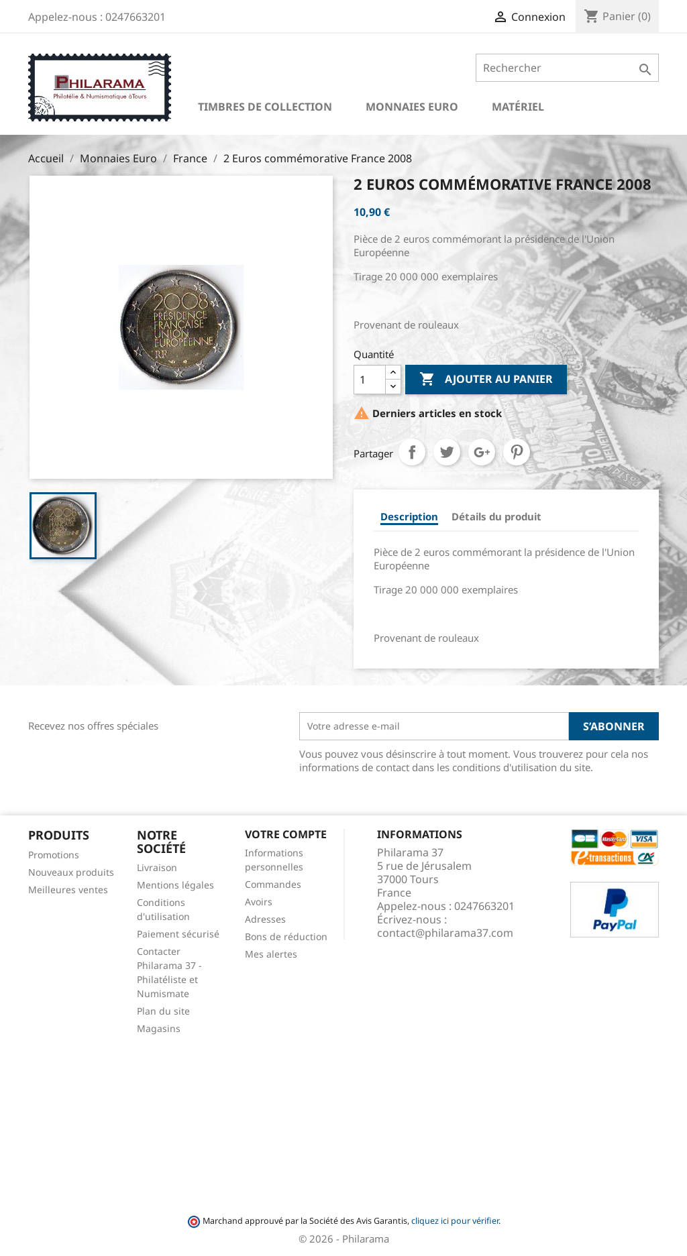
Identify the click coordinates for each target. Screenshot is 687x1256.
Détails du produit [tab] (496, 516)
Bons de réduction (286, 936)
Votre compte (286, 834)
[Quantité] (370, 379)
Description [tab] (409, 516)
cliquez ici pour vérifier (454, 1220)
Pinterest (516, 452)
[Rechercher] (567, 68)
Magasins (158, 1028)
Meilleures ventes (68, 889)
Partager (412, 452)
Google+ (481, 452)
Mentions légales (175, 884)
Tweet (446, 452)
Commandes (273, 884)
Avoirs (258, 901)
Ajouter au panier (486, 379)
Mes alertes (271, 954)
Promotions (53, 854)
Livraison (157, 867)
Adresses (265, 919)
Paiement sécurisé (178, 933)
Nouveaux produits (71, 872)
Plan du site (163, 1011)
